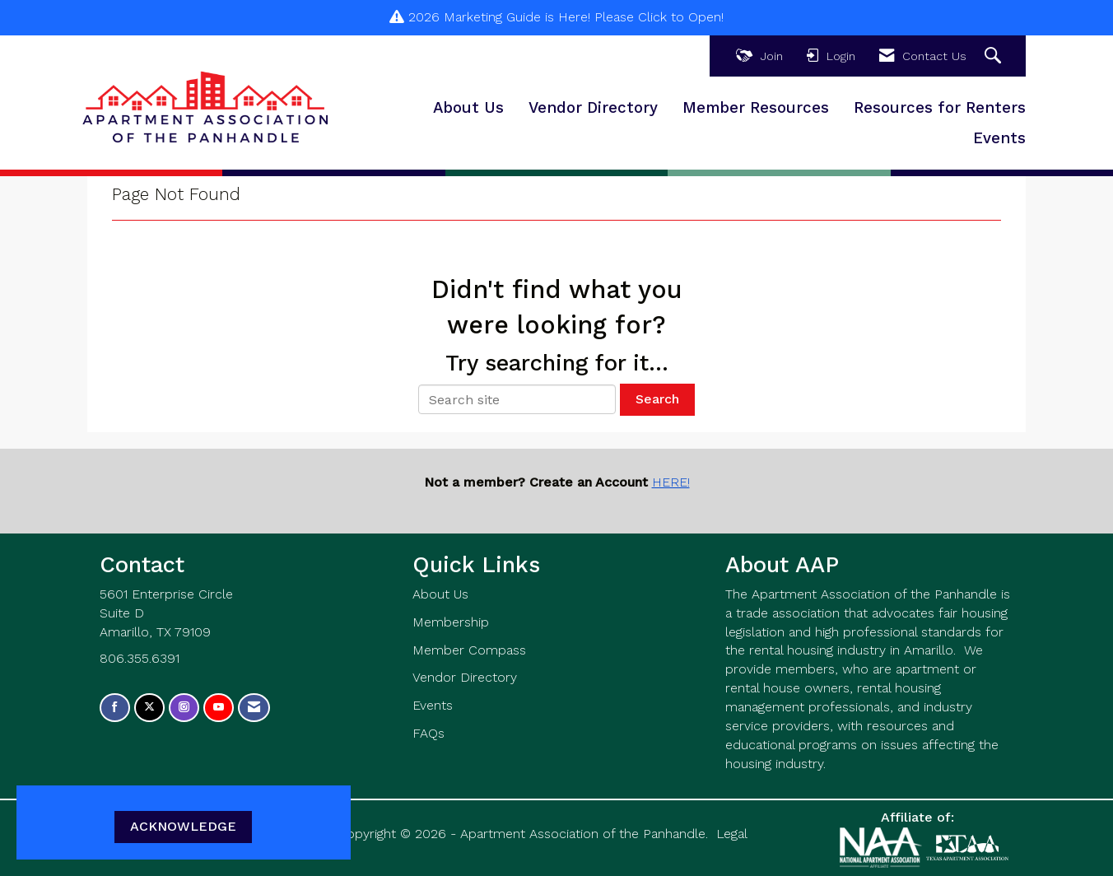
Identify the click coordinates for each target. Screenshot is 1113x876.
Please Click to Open (657, 17)
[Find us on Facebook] (115, 707)
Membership (450, 622)
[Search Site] (995, 56)
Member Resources (755, 108)
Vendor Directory (593, 108)
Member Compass (469, 650)
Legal (731, 833)
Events (999, 138)
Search (657, 399)
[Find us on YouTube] (218, 707)
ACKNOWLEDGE (183, 826)
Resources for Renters (940, 108)
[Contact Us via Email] (254, 707)
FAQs (428, 733)
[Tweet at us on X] (149, 707)
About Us (468, 108)
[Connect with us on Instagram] (184, 707)
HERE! (671, 482)
